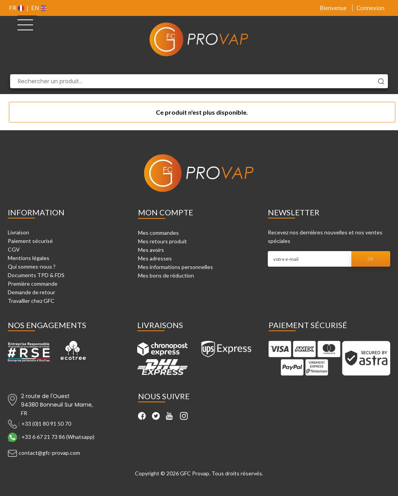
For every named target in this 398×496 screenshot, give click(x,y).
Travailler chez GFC (31, 300)
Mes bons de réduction (166, 275)
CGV (14, 249)
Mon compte (165, 212)
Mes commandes (158, 232)
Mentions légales (28, 258)
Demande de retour (31, 292)
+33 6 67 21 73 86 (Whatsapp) (57, 436)
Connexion (370, 7)
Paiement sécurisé (30, 241)
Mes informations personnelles (175, 267)
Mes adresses (155, 258)
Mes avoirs (151, 249)
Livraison (18, 232)
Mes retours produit (162, 241)
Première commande (33, 283)
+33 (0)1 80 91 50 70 (46, 423)
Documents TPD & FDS (36, 275)
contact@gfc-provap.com (49, 452)
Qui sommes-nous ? (32, 266)
